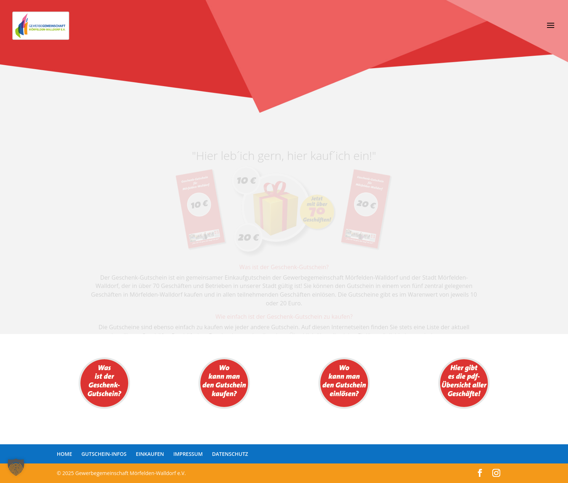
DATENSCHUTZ (230, 453)
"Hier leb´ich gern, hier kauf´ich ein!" (284, 159)
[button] (16, 467)
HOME (64, 453)
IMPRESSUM (187, 453)
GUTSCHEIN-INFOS (104, 453)
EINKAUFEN (150, 453)
